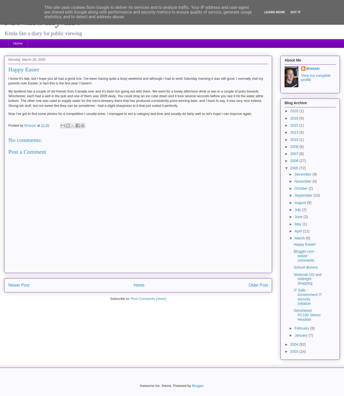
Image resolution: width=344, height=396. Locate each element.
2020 (294, 111)
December (303, 174)
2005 (294, 168)
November (303, 181)
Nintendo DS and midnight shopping (308, 279)
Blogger (197, 386)
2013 (294, 132)
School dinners (306, 267)
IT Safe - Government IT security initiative (308, 296)
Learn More (274, 12)
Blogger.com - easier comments (305, 255)
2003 (294, 351)
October (301, 188)
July (298, 210)
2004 (294, 344)
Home (18, 43)
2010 (294, 140)
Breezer (313, 68)
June (298, 217)
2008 (294, 147)
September (303, 195)
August (300, 203)
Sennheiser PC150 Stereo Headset (307, 314)
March (300, 238)
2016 (294, 118)
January (301, 335)
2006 (294, 161)
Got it (295, 12)
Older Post (258, 285)
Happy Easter (305, 244)
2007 (294, 154)
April (298, 231)
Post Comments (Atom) (148, 299)
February (302, 328)
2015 (294, 125)
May (298, 224)
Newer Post (18, 285)
